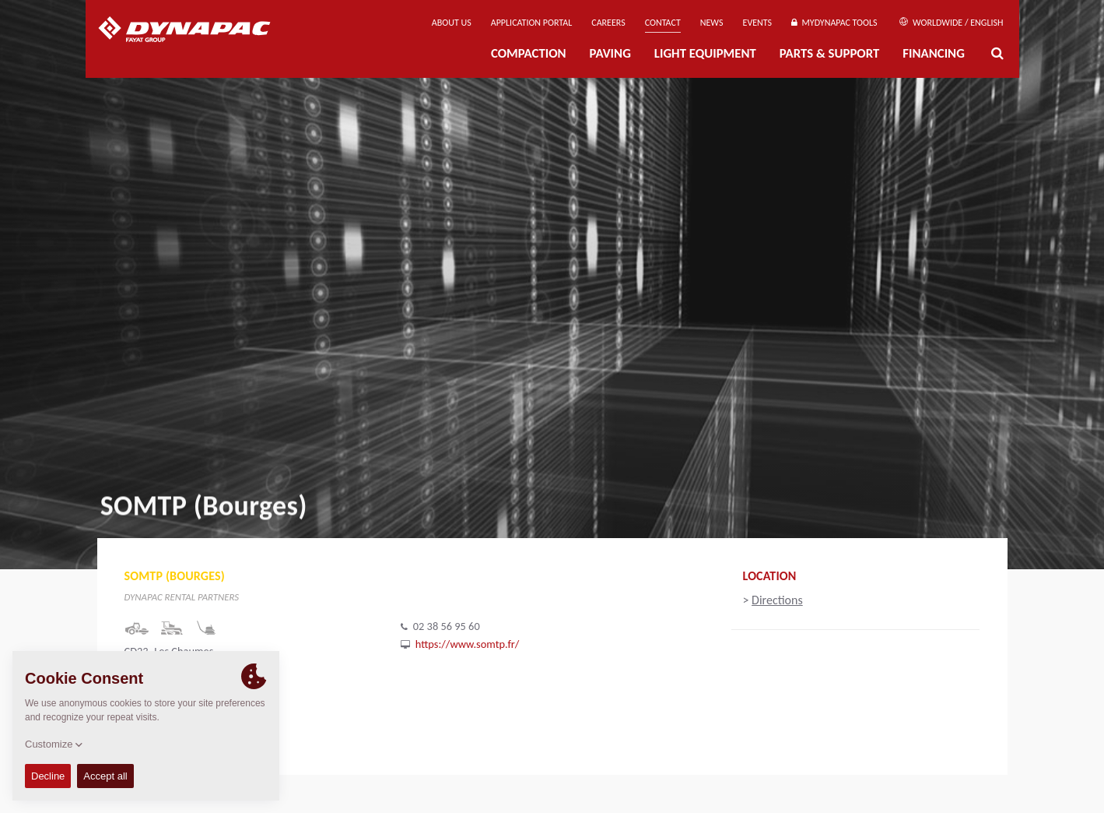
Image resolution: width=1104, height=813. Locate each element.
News (712, 22)
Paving (610, 53)
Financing (933, 53)
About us (451, 22)
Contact (663, 22)
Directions (777, 600)
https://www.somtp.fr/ (467, 644)
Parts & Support (830, 53)
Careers (608, 22)
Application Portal (532, 22)
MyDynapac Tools (834, 22)
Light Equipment (705, 53)
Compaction (528, 53)
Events (758, 22)
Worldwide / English (951, 22)
